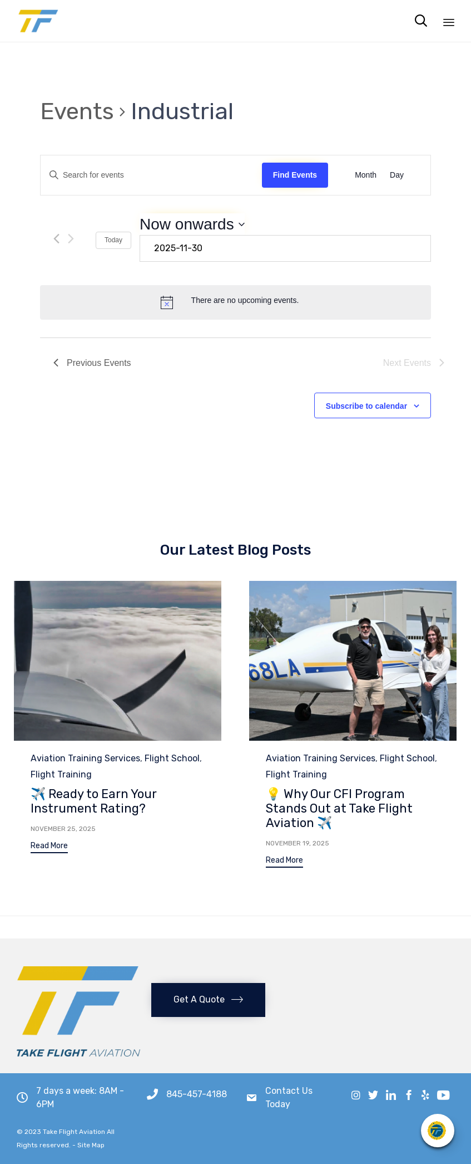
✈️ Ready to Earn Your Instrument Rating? (94, 801)
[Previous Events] (56, 238)
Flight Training (61, 774)
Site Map (91, 1145)
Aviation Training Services (85, 758)
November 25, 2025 (63, 829)
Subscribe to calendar (366, 406)
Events (77, 111)
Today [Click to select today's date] (113, 240)
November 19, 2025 (297, 843)
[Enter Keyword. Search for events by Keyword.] (151, 175)
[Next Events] (71, 238)
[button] (49, 847)
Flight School (172, 758)
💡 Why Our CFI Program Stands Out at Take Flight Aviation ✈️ (339, 808)
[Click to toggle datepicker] (192, 224)
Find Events (295, 174)
